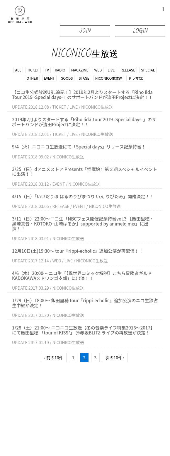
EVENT (49, 78)
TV (47, 69)
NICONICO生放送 (109, 78)
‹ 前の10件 (53, 358)
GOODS (67, 78)
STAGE (84, 78)
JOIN (85, 30)
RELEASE (127, 69)
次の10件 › (114, 358)
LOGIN (140, 30)
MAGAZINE (80, 69)
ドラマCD (135, 78)
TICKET (33, 69)
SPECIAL (148, 69)
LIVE (111, 69)
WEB (98, 69)
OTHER (32, 78)
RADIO (60, 69)
